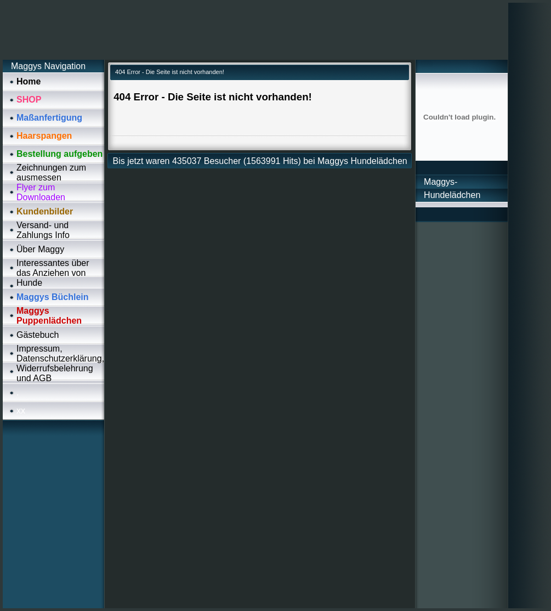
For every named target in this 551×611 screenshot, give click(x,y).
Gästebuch (37, 335)
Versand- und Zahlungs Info (43, 230)
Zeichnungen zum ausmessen (51, 172)
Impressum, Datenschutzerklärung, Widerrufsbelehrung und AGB (60, 363)
